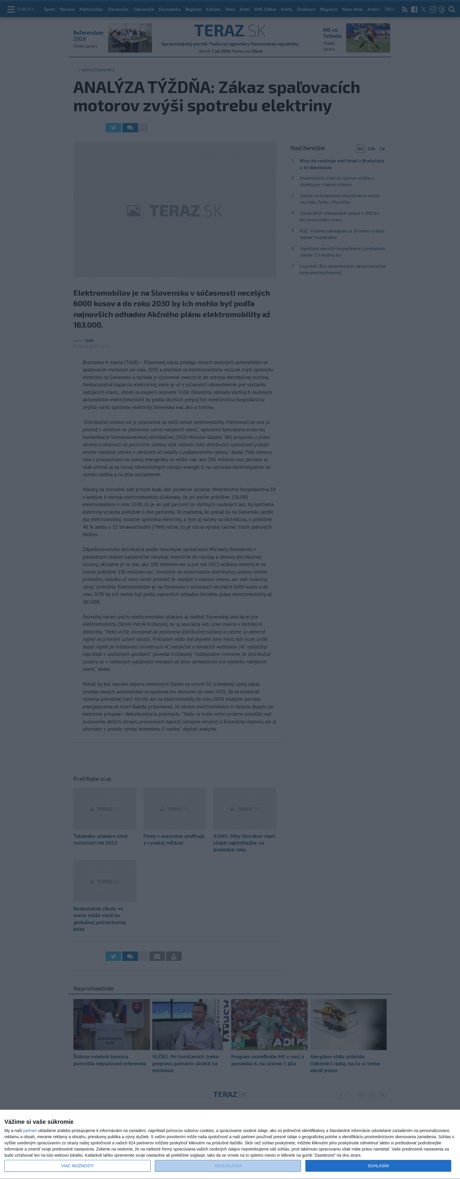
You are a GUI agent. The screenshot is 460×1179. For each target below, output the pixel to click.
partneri (30, 1131)
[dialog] (230, 1144)
